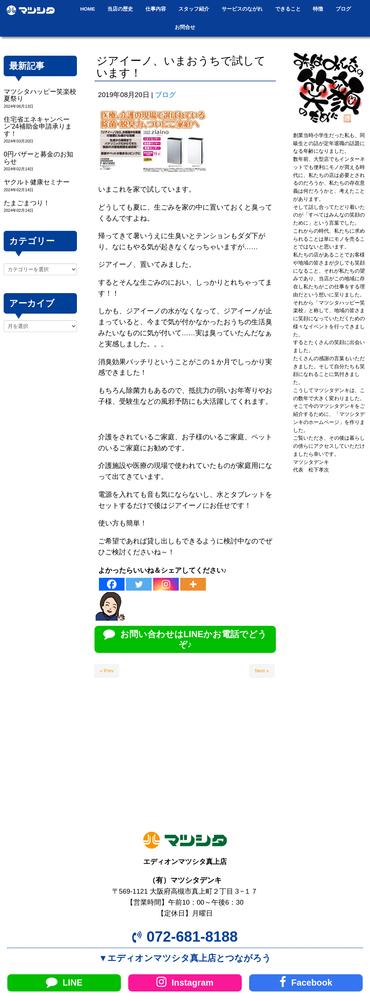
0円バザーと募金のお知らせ (38, 158)
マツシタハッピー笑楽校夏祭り (40, 95)
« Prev (107, 670)
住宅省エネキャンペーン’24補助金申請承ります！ (38, 126)
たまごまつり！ (27, 203)
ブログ (165, 95)
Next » (262, 670)
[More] (193, 584)
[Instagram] (166, 584)
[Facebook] (112, 584)
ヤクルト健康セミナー (37, 182)
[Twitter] (139, 584)
